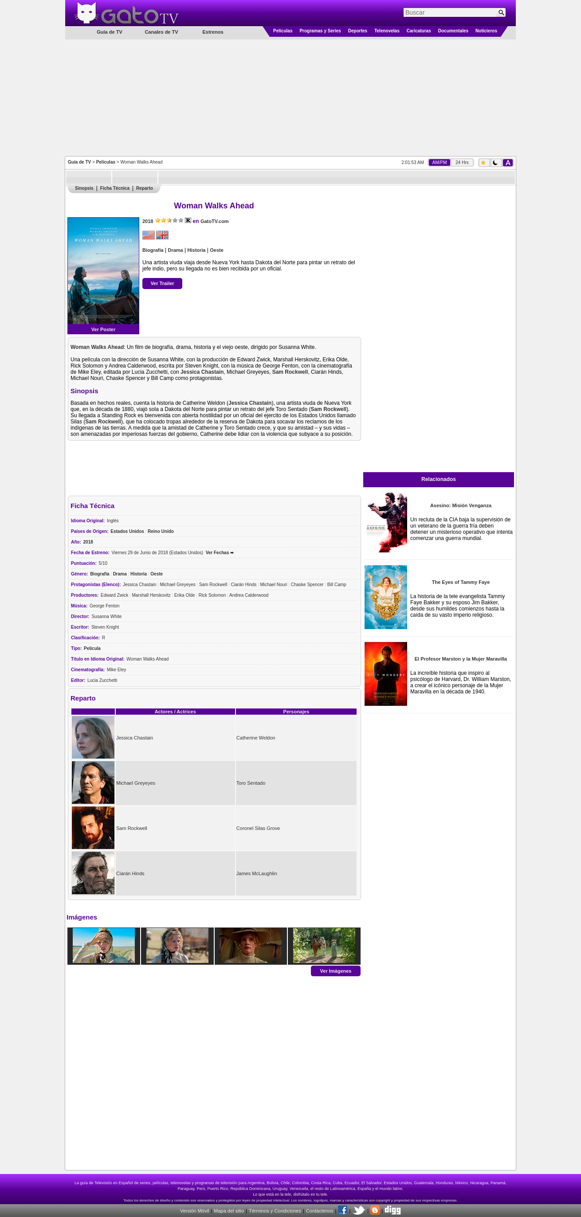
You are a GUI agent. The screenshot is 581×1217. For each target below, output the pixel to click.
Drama (175, 250)
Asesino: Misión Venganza (460, 505)
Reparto (144, 188)
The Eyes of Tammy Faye (461, 582)
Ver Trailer (162, 283)
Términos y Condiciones (275, 1210)
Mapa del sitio (229, 1210)
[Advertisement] (290, 97)
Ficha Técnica (115, 188)
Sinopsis (84, 188)
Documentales (453, 30)
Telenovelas (387, 30)
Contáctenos (320, 1210)
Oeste (217, 250)
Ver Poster (103, 329)
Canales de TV (161, 32)
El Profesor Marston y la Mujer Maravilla (461, 658)
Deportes (357, 30)
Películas (282, 30)
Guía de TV (79, 162)
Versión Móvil (194, 1210)
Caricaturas (419, 30)
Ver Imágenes (336, 970)
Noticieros (486, 30)
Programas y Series (320, 30)
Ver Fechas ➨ (220, 552)
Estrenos (212, 32)
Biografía (153, 250)
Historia (197, 250)
